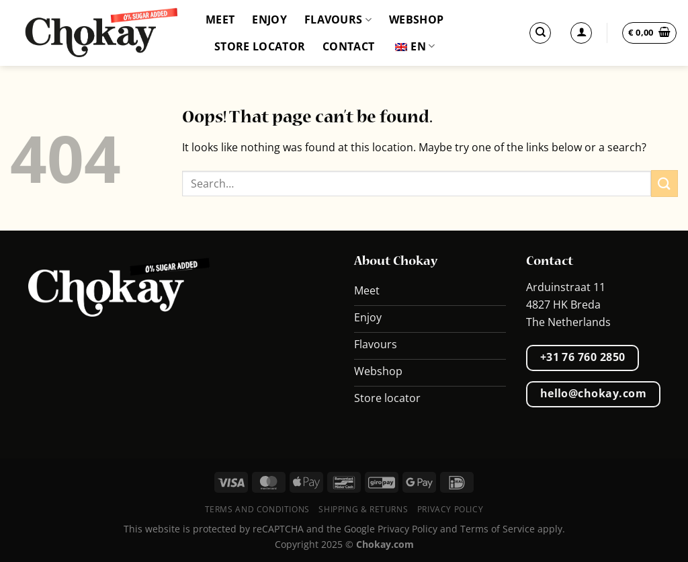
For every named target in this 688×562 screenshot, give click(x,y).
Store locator (259, 46)
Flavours (338, 19)
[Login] (581, 33)
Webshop (416, 19)
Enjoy (269, 19)
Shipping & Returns (363, 509)
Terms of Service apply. (512, 528)
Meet (220, 19)
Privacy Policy (450, 509)
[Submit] (664, 183)
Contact (348, 46)
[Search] (540, 33)
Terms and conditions (257, 509)
